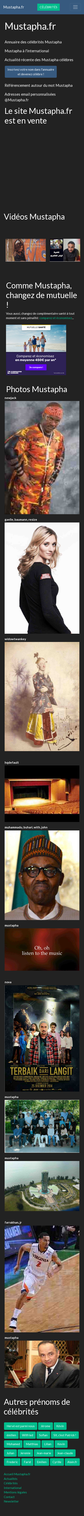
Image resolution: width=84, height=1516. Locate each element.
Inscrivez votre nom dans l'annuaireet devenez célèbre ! (30, 72)
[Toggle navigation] (75, 7)
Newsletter (11, 1501)
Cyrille (57, 1462)
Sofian (43, 1435)
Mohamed (13, 1444)
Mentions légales (15, 1492)
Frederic (12, 1462)
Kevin (61, 1444)
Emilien (42, 1462)
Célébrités (48, 7)
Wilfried (27, 1435)
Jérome (45, 1426)
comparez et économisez (55, 318)
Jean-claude (65, 1453)
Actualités (10, 1478)
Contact (9, 1497)
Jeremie (25, 1453)
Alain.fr (72, 1462)
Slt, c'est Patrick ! (65, 1435)
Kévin (60, 1426)
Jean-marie (43, 1453)
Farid (27, 1462)
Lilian (47, 1444)
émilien (11, 1435)
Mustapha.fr (13, 7)
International (12, 1488)
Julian (10, 1453)
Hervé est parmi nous (21, 1426)
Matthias (32, 1444)
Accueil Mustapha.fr (17, 1474)
